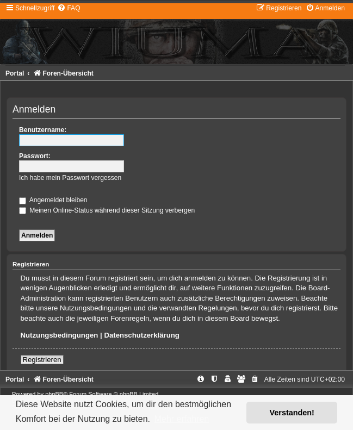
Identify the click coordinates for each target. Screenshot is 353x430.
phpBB (54, 394)
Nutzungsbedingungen (59, 335)
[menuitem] (68, 8)
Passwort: (35, 156)
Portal (14, 73)
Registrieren (42, 360)
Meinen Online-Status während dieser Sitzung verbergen (107, 210)
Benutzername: (42, 130)
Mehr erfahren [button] (181, 418)
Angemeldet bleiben (53, 200)
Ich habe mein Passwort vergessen (70, 178)
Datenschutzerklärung (141, 335)
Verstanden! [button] (292, 412)
